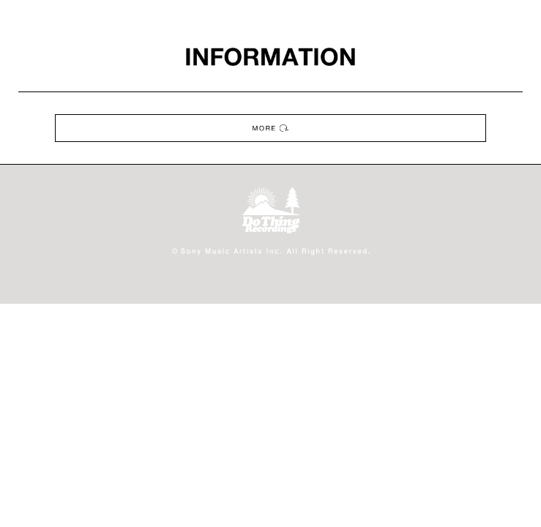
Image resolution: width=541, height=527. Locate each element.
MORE (270, 128)
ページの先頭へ (521, 507)
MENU (523, 18)
